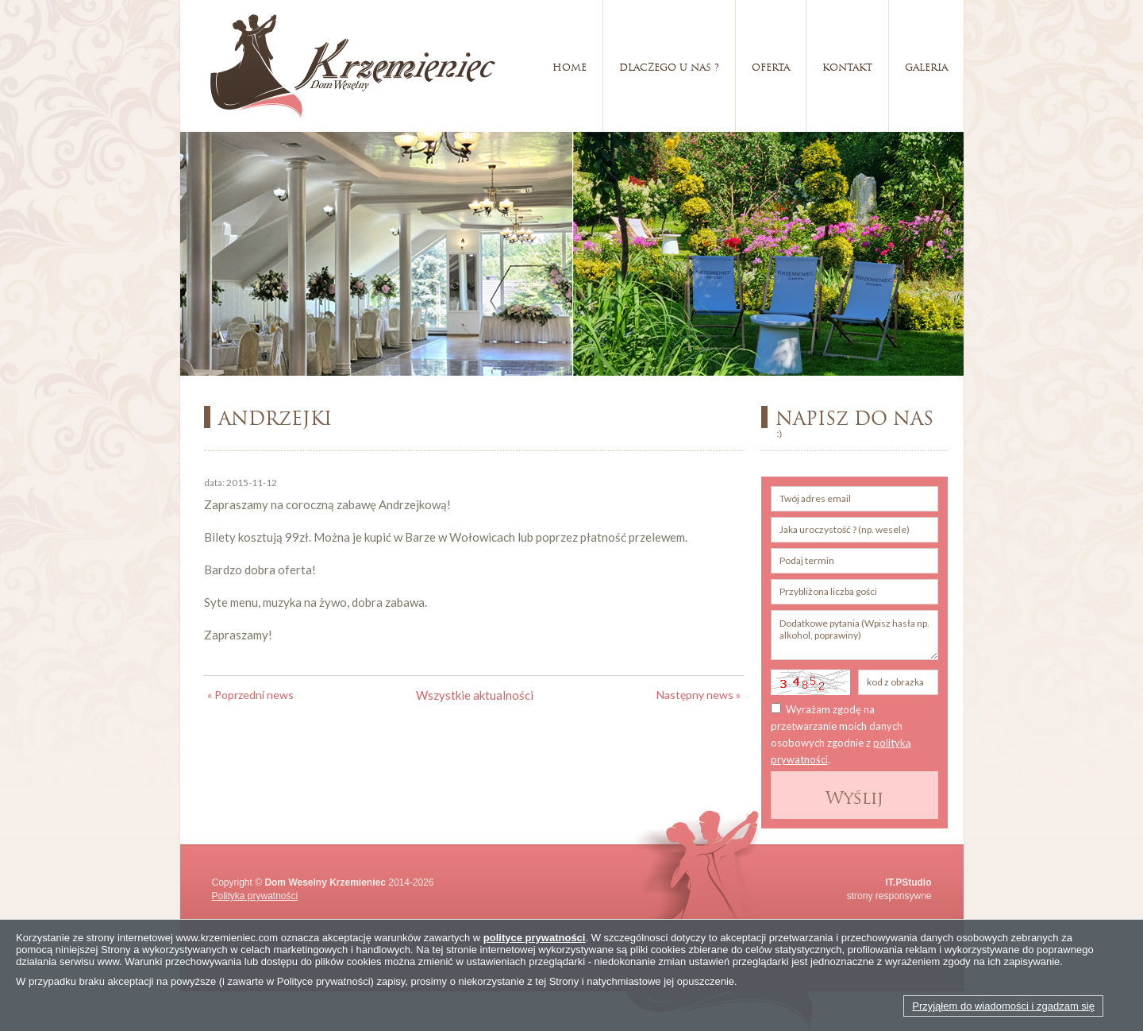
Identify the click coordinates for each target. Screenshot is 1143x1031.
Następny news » (698, 694)
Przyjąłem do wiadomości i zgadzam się (1003, 1006)
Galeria (926, 65)
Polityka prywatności (255, 896)
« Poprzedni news (250, 694)
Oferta (771, 65)
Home (569, 65)
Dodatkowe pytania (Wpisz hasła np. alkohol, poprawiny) (854, 635)
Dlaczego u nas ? (669, 65)
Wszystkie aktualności (474, 695)
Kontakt (847, 65)
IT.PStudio (909, 882)
